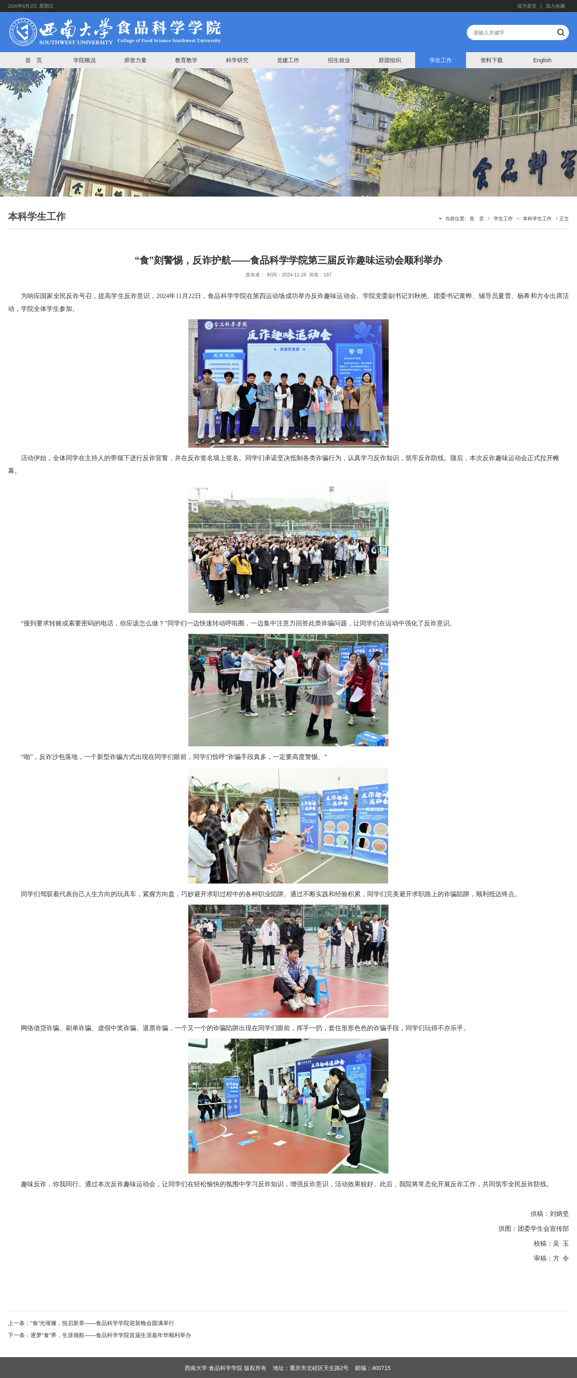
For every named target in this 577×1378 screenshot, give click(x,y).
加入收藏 (555, 6)
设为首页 (527, 6)
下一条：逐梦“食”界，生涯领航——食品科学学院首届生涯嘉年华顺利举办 (99, 1335)
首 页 (33, 60)
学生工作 (441, 60)
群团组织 (390, 60)
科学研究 (237, 60)
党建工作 (288, 60)
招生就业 (339, 60)
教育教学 (186, 60)
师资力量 (135, 60)
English (542, 60)
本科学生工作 (537, 218)
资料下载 (491, 60)
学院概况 (84, 60)
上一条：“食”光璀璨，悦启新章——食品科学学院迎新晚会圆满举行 (91, 1323)
